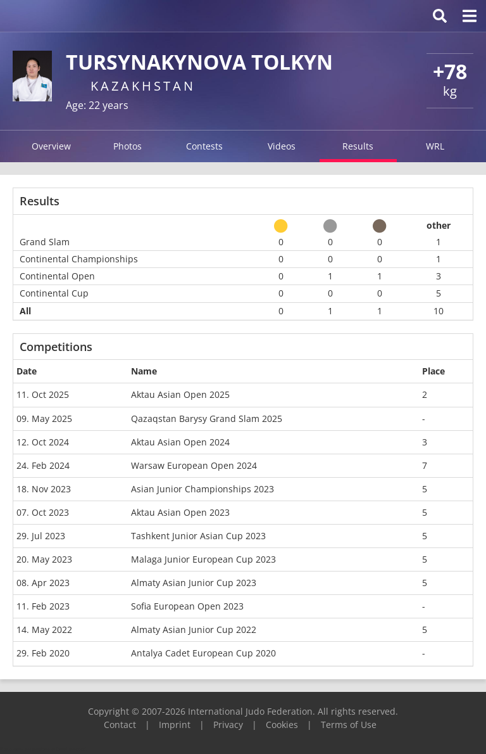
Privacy (228, 725)
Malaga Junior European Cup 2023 (203, 559)
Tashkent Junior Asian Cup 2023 (198, 536)
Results (357, 146)
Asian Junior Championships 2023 (202, 489)
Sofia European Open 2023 (187, 606)
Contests (204, 146)
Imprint (174, 725)
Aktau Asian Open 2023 (180, 512)
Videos (282, 146)
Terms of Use (349, 725)
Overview (51, 146)
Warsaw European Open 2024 (194, 465)
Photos (127, 146)
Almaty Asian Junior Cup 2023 (193, 583)
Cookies (282, 725)
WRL (435, 146)
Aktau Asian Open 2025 (180, 394)
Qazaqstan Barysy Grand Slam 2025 (206, 418)
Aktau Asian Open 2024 (180, 442)
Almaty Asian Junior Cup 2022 (193, 629)
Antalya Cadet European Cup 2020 (203, 653)
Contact (120, 725)
